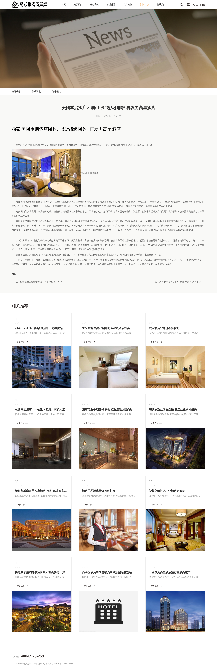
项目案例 (127, 4)
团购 (14, 274)
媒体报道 (56, 91)
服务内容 (94, 4)
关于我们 (77, 4)
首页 (63, 4)
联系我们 (161, 4)
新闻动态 (144, 4)
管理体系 (111, 4)
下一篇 (178, 282)
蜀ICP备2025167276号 (63, 664)
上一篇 (38, 282)
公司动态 (16, 91)
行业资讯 (36, 91)
